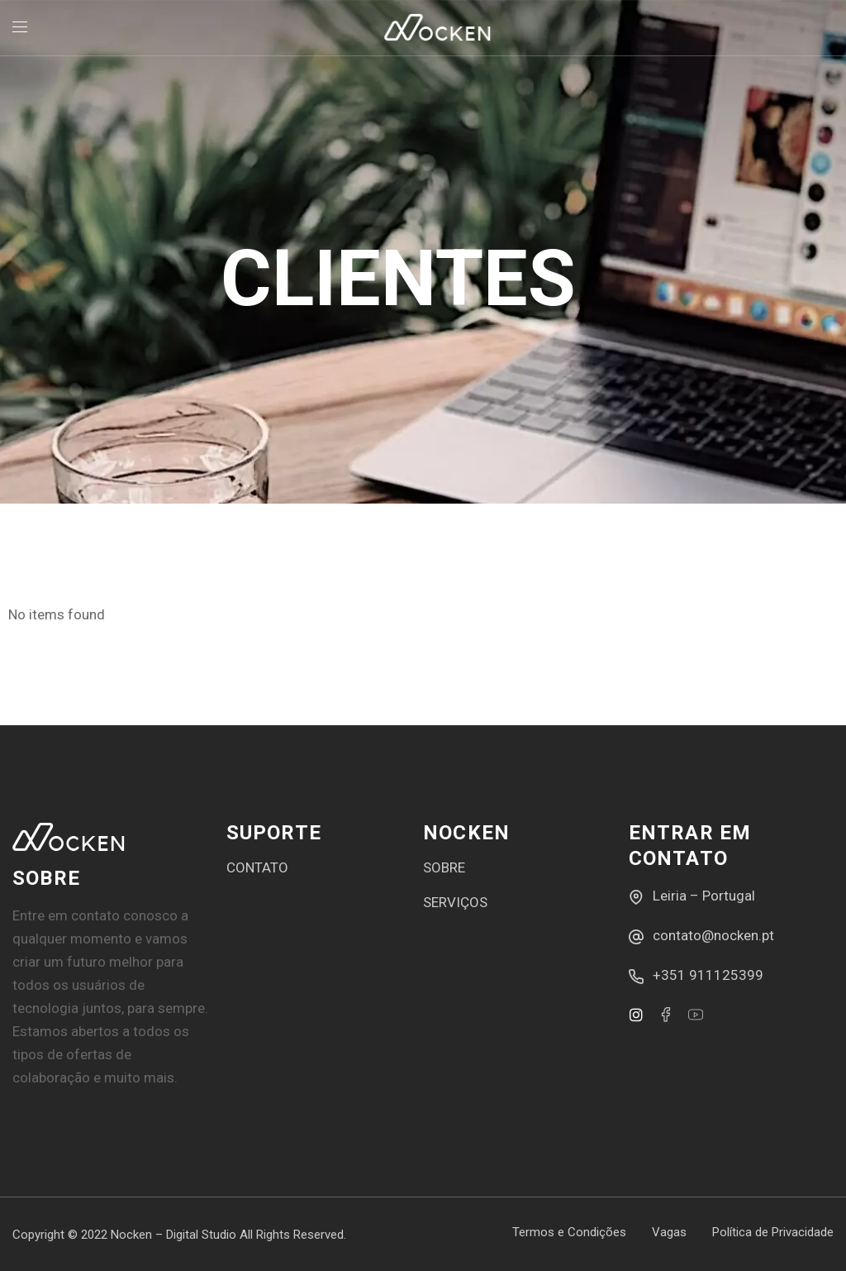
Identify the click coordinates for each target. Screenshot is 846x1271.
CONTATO (257, 867)
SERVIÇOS (455, 902)
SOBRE (444, 867)
